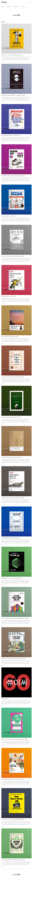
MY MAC (23, 6)
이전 (11, 869)
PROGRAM (9, 6)
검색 (28, 2)
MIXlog (4, 2)
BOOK (2, 6)
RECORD (16, 6)
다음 (22, 869)
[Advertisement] (16, 887)
